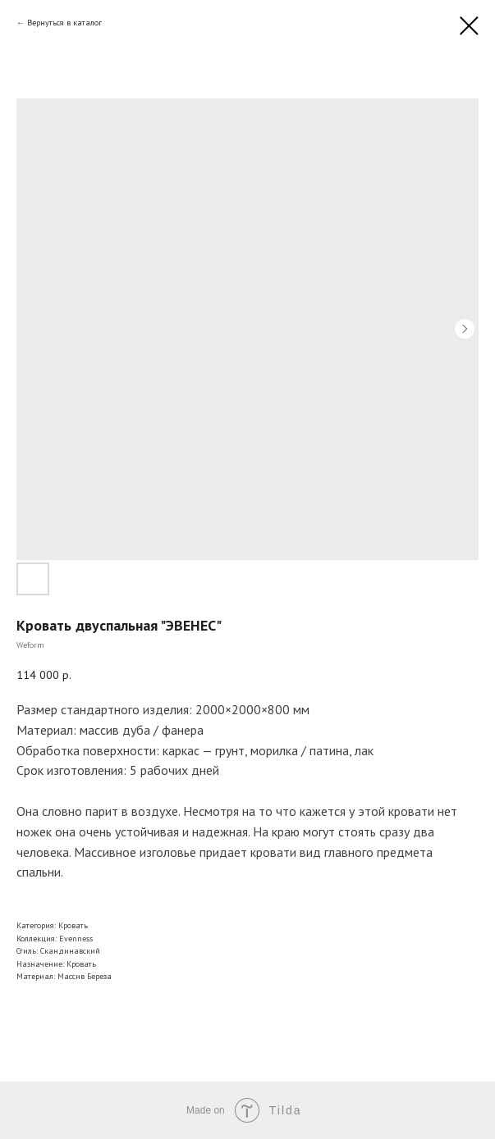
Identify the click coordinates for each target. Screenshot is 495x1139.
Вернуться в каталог (64, 22)
